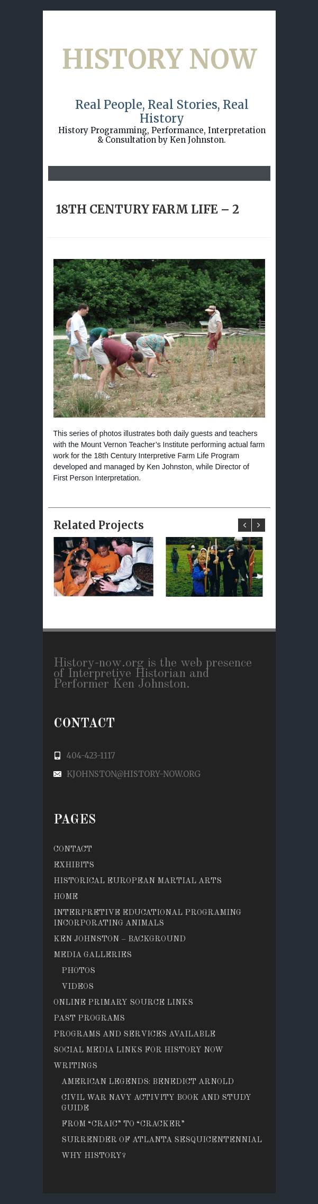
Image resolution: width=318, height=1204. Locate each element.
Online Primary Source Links (123, 1003)
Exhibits (73, 865)
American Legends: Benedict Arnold (147, 1082)
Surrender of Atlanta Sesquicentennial (161, 1140)
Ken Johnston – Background (119, 939)
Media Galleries (92, 955)
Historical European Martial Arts (137, 881)
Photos (78, 971)
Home (65, 897)
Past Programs (89, 1019)
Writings (75, 1066)
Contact (72, 850)
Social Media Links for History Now (138, 1050)
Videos (77, 987)
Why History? (93, 1156)
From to (123, 1124)
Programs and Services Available (134, 1035)
